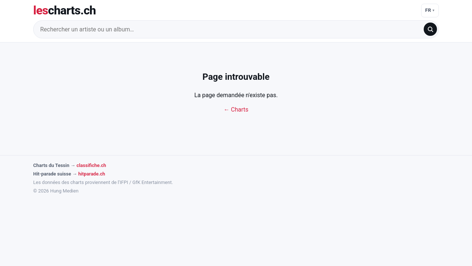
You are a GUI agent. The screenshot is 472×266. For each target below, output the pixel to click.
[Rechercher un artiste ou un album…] (231, 29)
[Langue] (430, 10)
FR (428, 10)
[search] (430, 29)
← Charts (235, 109)
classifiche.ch (91, 165)
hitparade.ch (91, 174)
